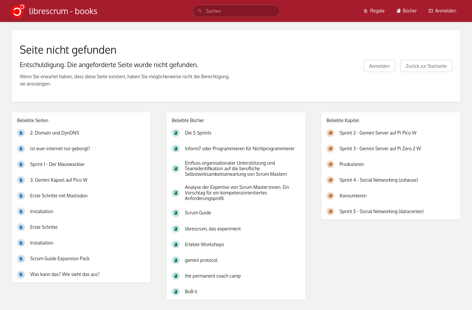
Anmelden (442, 10)
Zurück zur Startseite (426, 66)
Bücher (406, 10)
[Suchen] (200, 11)
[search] (236, 11)
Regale (374, 10)
